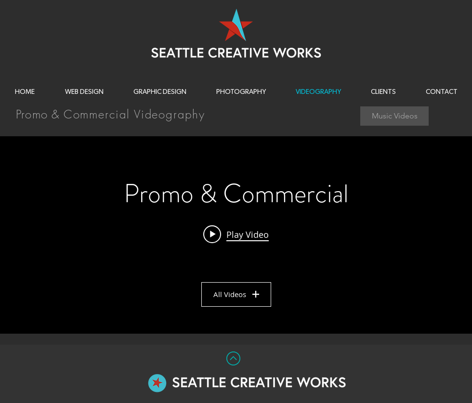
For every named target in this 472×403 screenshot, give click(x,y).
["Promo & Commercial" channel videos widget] (236, 235)
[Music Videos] (394, 116)
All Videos (236, 294)
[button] (240, 92)
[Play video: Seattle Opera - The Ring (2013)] (236, 234)
